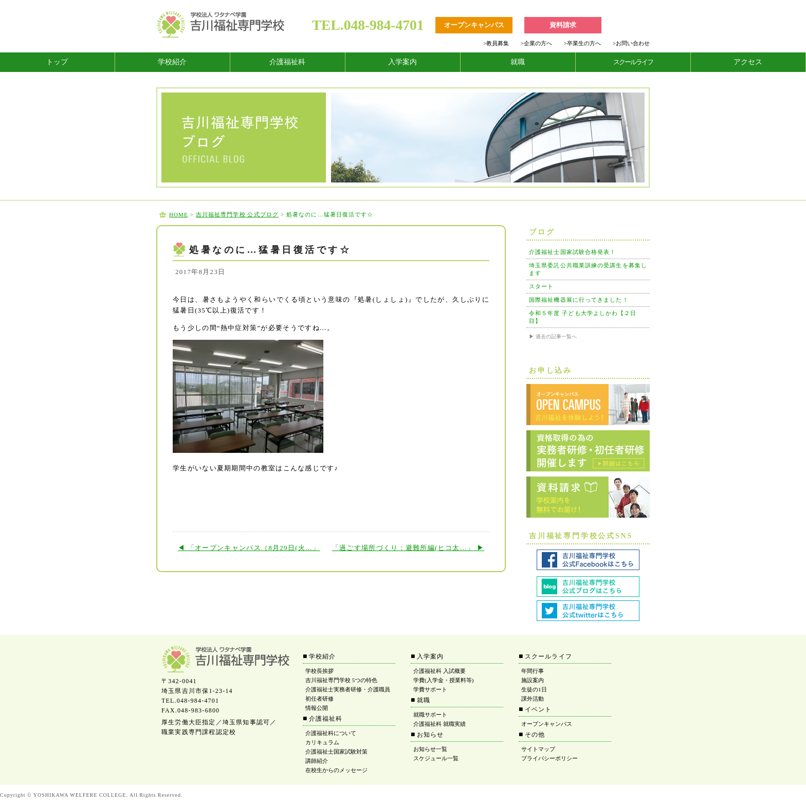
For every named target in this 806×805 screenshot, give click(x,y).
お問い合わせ (631, 43)
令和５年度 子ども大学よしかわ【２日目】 (583, 317)
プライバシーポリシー (549, 758)
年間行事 (532, 671)
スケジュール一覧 (436, 758)
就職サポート (430, 714)
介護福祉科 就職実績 (439, 724)
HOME (178, 214)
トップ (57, 62)
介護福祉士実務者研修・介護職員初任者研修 (347, 694)
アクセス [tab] (748, 62)
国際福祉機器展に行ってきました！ (579, 300)
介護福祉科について (330, 733)
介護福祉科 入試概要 (439, 671)
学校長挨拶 (319, 671)
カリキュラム (322, 742)
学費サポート (430, 689)
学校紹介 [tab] (172, 62)
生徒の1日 (534, 689)
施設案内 (532, 680)
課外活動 (532, 699)
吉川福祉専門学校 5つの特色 (341, 680)
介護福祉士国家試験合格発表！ (572, 252)
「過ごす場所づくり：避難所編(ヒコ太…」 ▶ (408, 548)
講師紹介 (316, 761)
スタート (541, 286)
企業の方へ (536, 43)
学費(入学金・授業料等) (443, 680)
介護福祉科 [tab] (287, 62)
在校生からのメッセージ (336, 770)
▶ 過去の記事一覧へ (553, 336)
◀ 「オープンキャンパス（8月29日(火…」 (249, 548)
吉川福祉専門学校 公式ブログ (237, 214)
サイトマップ (538, 749)
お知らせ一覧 (430, 749)
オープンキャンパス (546, 724)
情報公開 (316, 708)
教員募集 (496, 43)
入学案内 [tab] (402, 62)
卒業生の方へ (582, 43)
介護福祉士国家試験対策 (336, 751)
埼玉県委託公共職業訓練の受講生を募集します (588, 269)
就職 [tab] (517, 62)
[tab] (57, 62)
